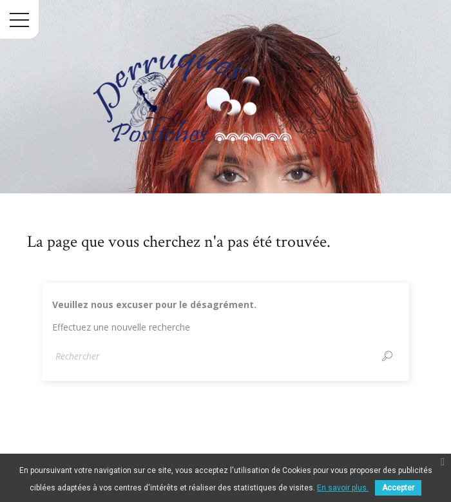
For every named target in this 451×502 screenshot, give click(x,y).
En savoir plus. (343, 487)
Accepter (398, 487)
